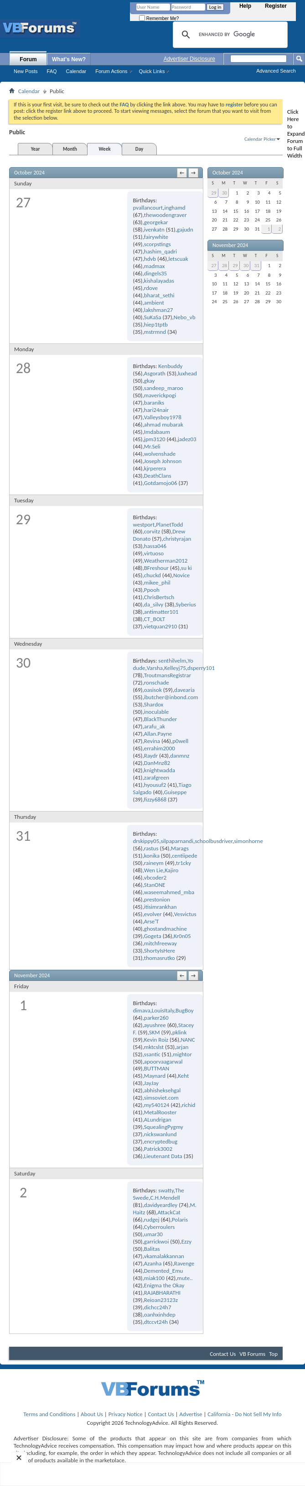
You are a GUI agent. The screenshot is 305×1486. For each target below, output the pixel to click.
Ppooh (152, 589)
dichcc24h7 (157, 1307)
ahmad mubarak (163, 424)
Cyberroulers (159, 1226)
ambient (154, 302)
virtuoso (154, 553)
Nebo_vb (185, 317)
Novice (181, 575)
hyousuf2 (155, 784)
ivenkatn (154, 229)
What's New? (69, 59)
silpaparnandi (177, 841)
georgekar (156, 222)
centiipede (184, 855)
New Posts (26, 71)
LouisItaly (163, 1010)
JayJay (151, 1083)
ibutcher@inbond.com (171, 697)
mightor (182, 1054)
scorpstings (157, 244)
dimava (141, 1010)
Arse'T (151, 921)
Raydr (151, 755)
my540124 (157, 1104)
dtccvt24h (156, 1321)
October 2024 (227, 172)
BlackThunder (160, 719)
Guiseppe (175, 792)
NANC (188, 1039)
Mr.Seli (152, 446)
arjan (182, 1046)
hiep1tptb (156, 324)
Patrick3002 (158, 1148)
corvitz (152, 531)
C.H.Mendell (165, 1197)
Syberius (186, 604)
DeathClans (157, 475)
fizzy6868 (155, 799)
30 (224, 193)
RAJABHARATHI (162, 1292)
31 (256, 266)
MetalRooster (160, 1112)
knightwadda (159, 770)
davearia (184, 689)
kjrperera (155, 468)
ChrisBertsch (159, 597)
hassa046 (155, 546)
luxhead (187, 373)
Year (35, 149)
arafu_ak (154, 726)
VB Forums (252, 1353)
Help (245, 6)
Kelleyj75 (175, 667)
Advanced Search (276, 71)
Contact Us (223, 1353)
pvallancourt (148, 207)
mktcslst (154, 1046)
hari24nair (156, 409)
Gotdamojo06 (160, 483)
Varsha (155, 667)
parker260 (156, 1017)
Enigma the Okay (164, 1285)
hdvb (150, 258)
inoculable (156, 711)
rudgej (152, 1219)
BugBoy (185, 1010)
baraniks (154, 402)
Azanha (153, 1263)
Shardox (153, 704)
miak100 (154, 1278)
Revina (152, 741)
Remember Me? (159, 18)
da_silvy (153, 604)
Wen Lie (153, 870)
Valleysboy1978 (162, 417)
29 (213, 193)
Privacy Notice (126, 1414)
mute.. (184, 1278)
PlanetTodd (169, 524)
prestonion (157, 899)
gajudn (185, 229)
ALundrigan (157, 1119)
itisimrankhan (160, 906)
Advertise (191, 1414)
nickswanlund (160, 1134)
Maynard (154, 1075)
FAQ (52, 71)
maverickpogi (160, 395)
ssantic (152, 1054)
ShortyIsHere (159, 950)
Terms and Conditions (49, 1414)
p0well (180, 741)
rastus (151, 848)
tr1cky (183, 862)
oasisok (153, 689)
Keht (183, 1075)
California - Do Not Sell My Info (244, 1414)
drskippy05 (146, 841)
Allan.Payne (158, 733)
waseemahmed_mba (169, 892)
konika (152, 855)
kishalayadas (159, 280)
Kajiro (171, 870)
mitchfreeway (160, 943)
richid (189, 1104)
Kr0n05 (182, 936)
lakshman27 (158, 309)
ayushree (155, 1025)
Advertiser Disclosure (189, 59)
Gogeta (152, 936)
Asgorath (154, 373)
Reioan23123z (161, 1299)
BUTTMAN (156, 1068)
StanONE (154, 884)
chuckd (152, 575)
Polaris (180, 1219)
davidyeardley (160, 1204)
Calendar (76, 71)
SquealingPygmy (163, 1126)
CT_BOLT (154, 619)
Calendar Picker (260, 139)
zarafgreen (156, 777)
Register (276, 6)
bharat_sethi (159, 295)
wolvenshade (160, 453)
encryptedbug (160, 1141)
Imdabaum (157, 431)
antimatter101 (161, 611)
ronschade (156, 682)
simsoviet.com (161, 1097)
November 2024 (230, 245)
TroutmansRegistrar (167, 675)
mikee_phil (157, 582)
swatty (165, 1190)
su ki (186, 567)
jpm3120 (154, 439)
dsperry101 (201, 667)
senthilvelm (172, 660)
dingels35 (155, 273)
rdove (151, 288)
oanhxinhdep (160, 1314)
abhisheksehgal (162, 1090)
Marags (180, 848)
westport (144, 524)
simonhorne (248, 841)
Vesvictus (185, 914)
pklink (179, 1032)
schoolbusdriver (214, 841)
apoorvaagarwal (163, 1061)
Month (70, 149)
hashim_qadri (160, 251)
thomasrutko (159, 957)
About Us (92, 1414)
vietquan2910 (160, 626)
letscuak (178, 258)
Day (139, 149)
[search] (229, 34)
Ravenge (184, 1263)
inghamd (174, 207)
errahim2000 (159, 748)
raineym (154, 862)
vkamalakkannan (164, 1256)
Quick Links (152, 71)
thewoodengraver (165, 214)
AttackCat (169, 1212)
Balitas (152, 1248)
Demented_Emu (163, 1270)
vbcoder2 (155, 877)
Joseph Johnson (163, 461)
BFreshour (156, 567)
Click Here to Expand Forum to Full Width (296, 133)
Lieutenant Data (163, 1156)
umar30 (153, 1234)
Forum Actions (111, 71)
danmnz (179, 755)
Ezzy (186, 1241)
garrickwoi (156, 1241)
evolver (153, 914)
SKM (154, 1032)
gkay (149, 380)
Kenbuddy (170, 366)
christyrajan (177, 538)
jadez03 (187, 439)
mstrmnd (155, 331)
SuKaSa (152, 317)
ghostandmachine (165, 928)
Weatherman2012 (166, 560)
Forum (28, 59)
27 (213, 266)
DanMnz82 (157, 762)
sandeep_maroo (163, 388)
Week (105, 149)
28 (224, 266)
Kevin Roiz (156, 1039)
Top (273, 1353)
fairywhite (156, 236)
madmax (154, 266)
